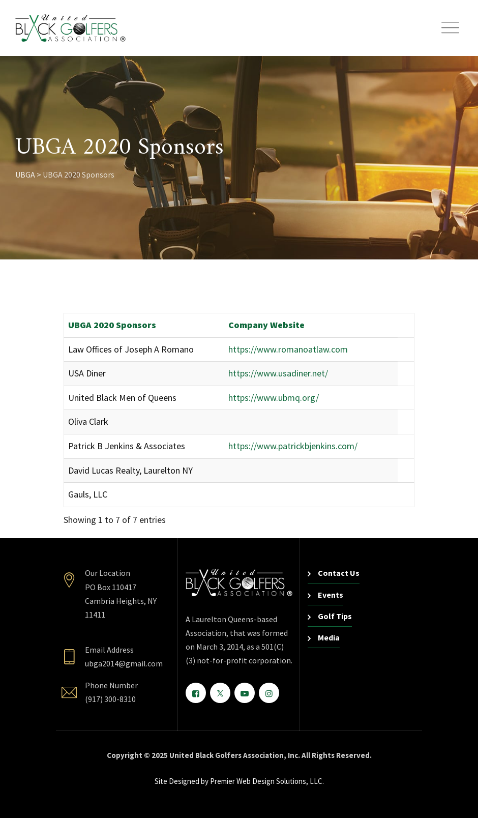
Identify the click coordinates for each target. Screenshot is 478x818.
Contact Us (339, 573)
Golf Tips (335, 616)
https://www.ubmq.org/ (273, 397)
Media (329, 637)
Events (330, 595)
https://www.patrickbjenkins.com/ (292, 446)
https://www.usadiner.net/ (278, 373)
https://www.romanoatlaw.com (288, 349)
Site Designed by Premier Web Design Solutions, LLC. (239, 781)
